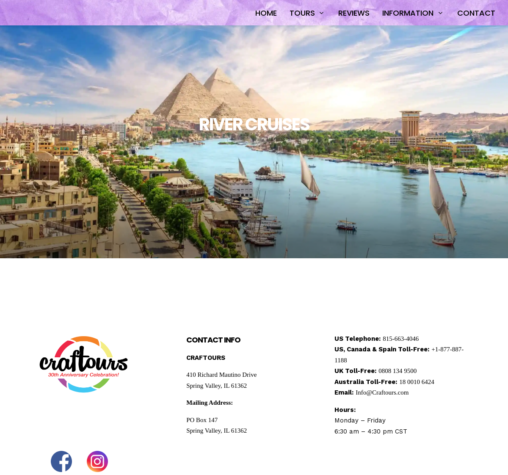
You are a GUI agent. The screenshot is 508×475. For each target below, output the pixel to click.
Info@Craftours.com (382, 392)
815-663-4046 (401, 338)
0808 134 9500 (397, 370)
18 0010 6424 (416, 381)
